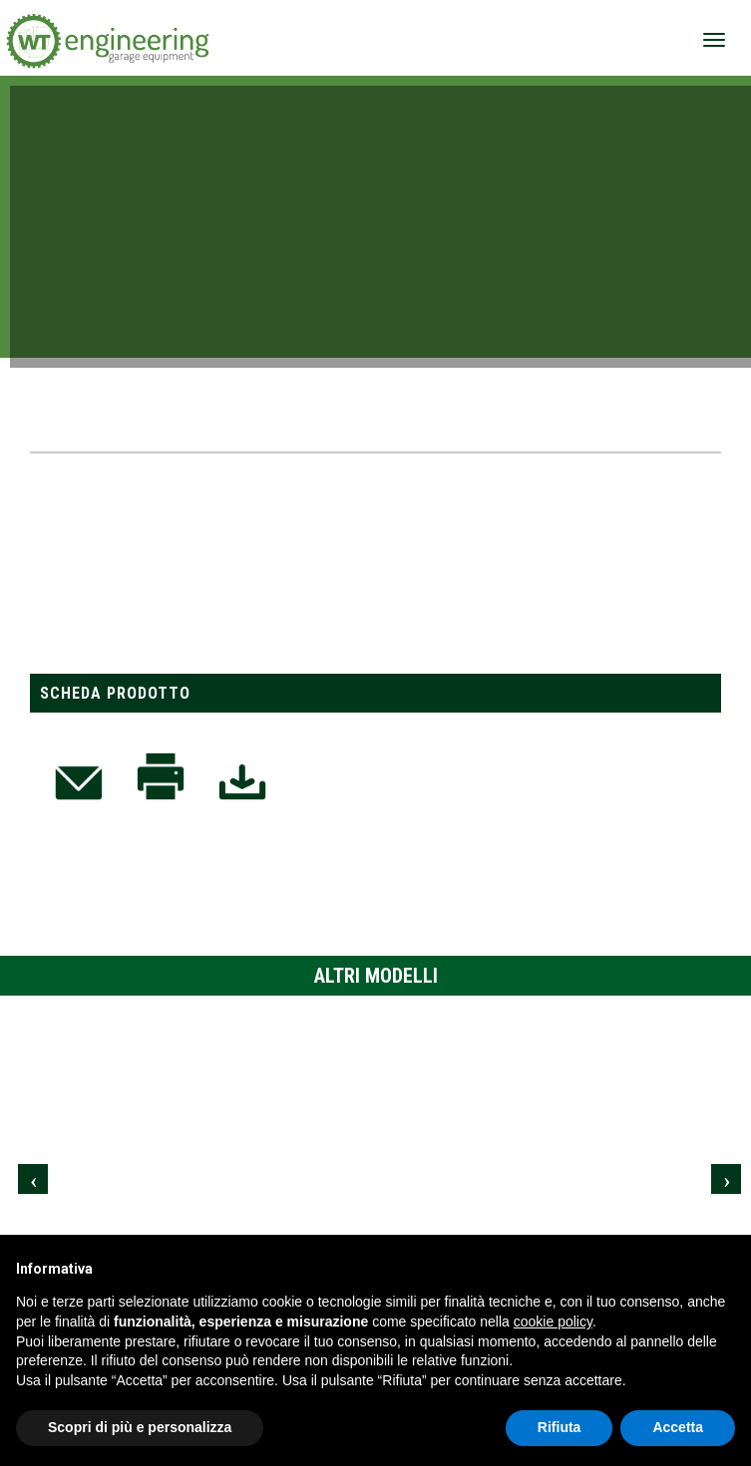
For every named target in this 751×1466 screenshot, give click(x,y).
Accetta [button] (677, 1427)
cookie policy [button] (553, 1321)
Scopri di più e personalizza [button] (139, 1427)
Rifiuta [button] (559, 1427)
